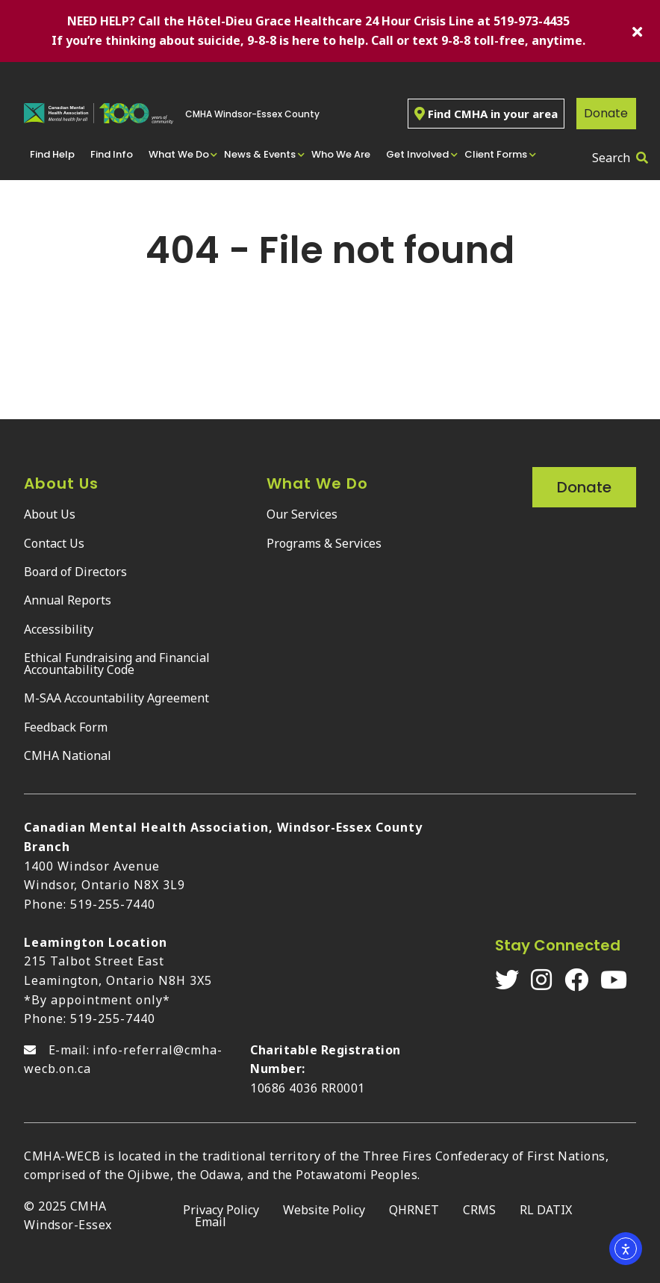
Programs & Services (324, 543)
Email (210, 1222)
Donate (606, 113)
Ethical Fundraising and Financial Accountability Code (117, 663)
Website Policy (324, 1210)
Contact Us (54, 543)
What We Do (179, 154)
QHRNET (414, 1210)
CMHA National (67, 755)
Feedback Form (66, 727)
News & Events (260, 154)
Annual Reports (67, 600)
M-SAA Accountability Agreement (116, 698)
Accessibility (58, 629)
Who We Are (340, 154)
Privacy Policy (221, 1210)
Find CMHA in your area (486, 113)
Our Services (302, 514)
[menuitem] (54, 154)
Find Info (111, 154)
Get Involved (417, 154)
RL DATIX (546, 1210)
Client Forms (495, 154)
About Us (49, 514)
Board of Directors (75, 571)
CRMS (479, 1210)
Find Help (52, 154)
